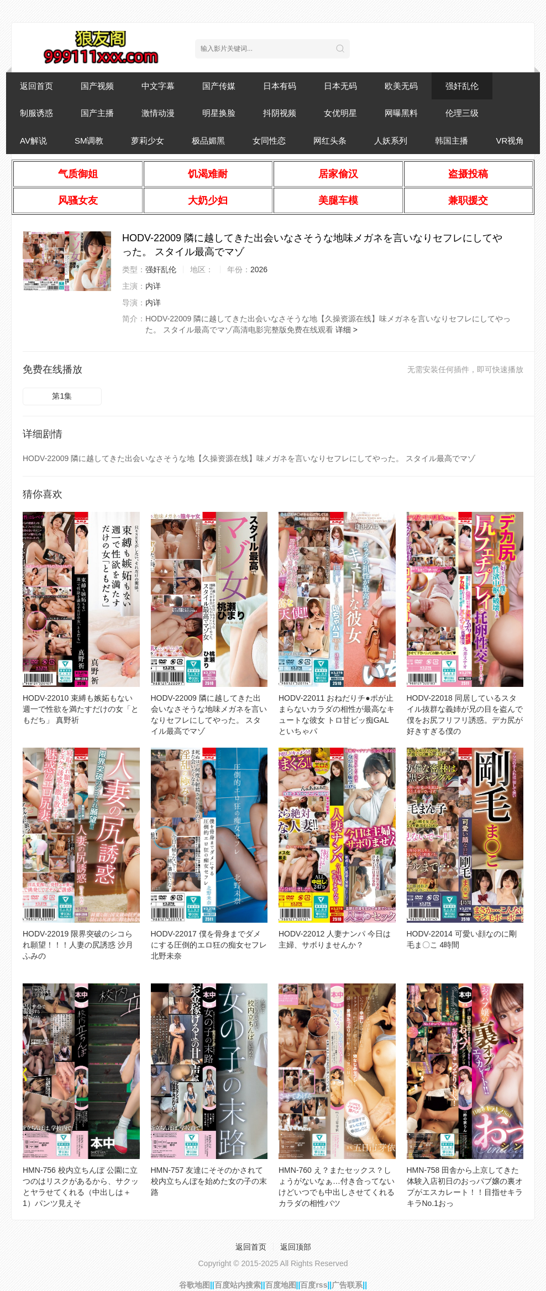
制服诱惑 (36, 113)
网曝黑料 (401, 113)
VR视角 (510, 140)
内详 (153, 286)
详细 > (346, 329)
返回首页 (36, 86)
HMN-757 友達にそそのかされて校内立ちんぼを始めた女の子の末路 (209, 1181)
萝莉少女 (147, 140)
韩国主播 (451, 140)
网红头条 (330, 140)
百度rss (313, 1285)
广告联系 (347, 1285)
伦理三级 (462, 113)
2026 (258, 269)
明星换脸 (218, 113)
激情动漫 (158, 113)
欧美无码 (401, 86)
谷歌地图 (194, 1285)
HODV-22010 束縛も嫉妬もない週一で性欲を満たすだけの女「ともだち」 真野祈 (81, 709)
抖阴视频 (279, 113)
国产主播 (97, 113)
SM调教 (89, 140)
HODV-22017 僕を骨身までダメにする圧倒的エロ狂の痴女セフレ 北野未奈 (209, 944)
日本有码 (279, 86)
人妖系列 (390, 140)
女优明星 (340, 113)
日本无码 (340, 86)
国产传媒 (218, 86)
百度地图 (280, 1285)
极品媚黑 (208, 140)
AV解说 (33, 140)
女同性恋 (269, 140)
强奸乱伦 (462, 86)
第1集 (62, 395)
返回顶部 (295, 1246)
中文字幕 (158, 86)
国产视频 (97, 86)
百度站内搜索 (237, 1285)
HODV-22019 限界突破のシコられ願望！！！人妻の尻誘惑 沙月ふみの (78, 944)
